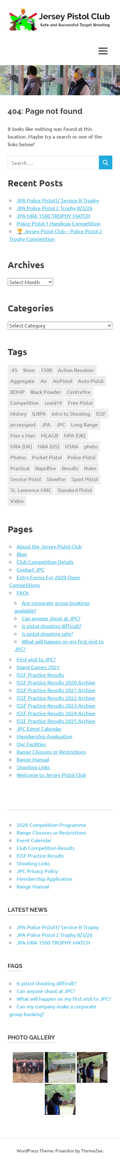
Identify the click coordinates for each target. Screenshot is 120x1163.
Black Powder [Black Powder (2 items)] (45, 391)
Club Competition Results (46, 848)
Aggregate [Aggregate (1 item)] (22, 381)
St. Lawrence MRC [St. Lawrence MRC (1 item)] (31, 490)
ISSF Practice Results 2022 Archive (56, 697)
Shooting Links (33, 767)
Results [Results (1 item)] (70, 468)
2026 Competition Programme (51, 824)
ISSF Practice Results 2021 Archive (56, 690)
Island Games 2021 (38, 667)
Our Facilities (31, 744)
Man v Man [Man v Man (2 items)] (22, 435)
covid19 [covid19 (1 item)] (53, 402)
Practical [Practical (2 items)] (19, 468)
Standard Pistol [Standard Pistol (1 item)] (74, 490)
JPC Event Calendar (39, 728)
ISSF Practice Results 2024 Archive (56, 713)
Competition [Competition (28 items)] (24, 402)
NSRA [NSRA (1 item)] (71, 446)
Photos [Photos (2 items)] (18, 457)
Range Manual (33, 759)
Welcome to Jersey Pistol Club (51, 774)
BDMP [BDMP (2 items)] (17, 391)
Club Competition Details (45, 561)
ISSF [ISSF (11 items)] (101, 413)
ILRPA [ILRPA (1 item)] (39, 413)
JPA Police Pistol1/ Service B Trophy (58, 200)
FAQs (23, 592)
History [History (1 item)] (18, 413)
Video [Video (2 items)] (17, 500)
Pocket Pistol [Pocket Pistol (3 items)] (47, 457)
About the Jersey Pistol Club (49, 546)
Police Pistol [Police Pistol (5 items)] (81, 457)
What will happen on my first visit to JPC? (64, 998)
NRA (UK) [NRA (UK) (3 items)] (21, 446)
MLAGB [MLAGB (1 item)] (49, 435)
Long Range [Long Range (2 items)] (84, 424)
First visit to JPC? (36, 659)
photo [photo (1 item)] (91, 446)
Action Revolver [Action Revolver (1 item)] (76, 370)
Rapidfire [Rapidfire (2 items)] (45, 468)
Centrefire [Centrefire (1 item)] (79, 391)
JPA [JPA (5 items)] (46, 424)
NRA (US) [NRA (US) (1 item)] (48, 446)
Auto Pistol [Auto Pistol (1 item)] (90, 381)
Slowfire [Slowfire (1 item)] (56, 479)
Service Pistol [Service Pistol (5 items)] (25, 479)
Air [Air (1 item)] (43, 381)
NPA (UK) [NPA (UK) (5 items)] (74, 435)
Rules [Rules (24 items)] (90, 468)
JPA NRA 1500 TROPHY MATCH (53, 215)
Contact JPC (30, 569)
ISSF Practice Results (40, 674)
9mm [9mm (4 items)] (29, 370)
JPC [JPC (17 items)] (60, 424)
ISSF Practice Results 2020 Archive (56, 682)
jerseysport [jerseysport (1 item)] (23, 424)
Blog (22, 554)
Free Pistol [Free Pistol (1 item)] (80, 402)
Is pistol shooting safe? (47, 633)
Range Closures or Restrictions (51, 751)
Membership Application (44, 736)
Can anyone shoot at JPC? (51, 618)
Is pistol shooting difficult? (51, 626)
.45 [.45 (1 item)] (13, 370)
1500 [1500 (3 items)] (46, 370)
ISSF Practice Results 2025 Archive (56, 720)
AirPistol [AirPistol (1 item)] (62, 381)
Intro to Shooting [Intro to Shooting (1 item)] (71, 413)
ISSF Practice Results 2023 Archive (56, 705)
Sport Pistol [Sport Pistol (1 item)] (84, 479)
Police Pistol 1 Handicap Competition (58, 223)
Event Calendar (34, 840)
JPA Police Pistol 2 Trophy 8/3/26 (54, 208)
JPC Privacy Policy (37, 871)
